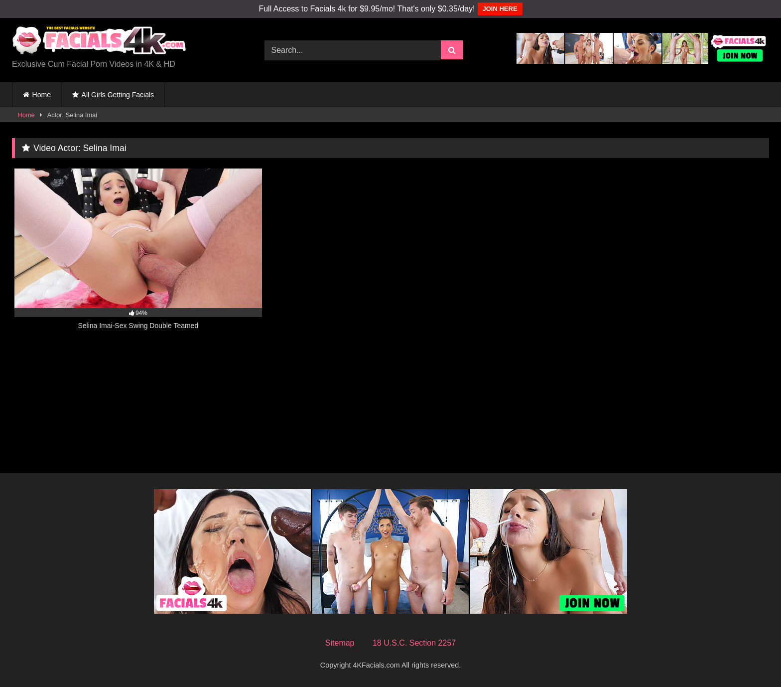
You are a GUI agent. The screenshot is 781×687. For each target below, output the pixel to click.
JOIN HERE (500, 8)
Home (41, 95)
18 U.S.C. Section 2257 (414, 643)
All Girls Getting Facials (118, 95)
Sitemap (340, 643)
